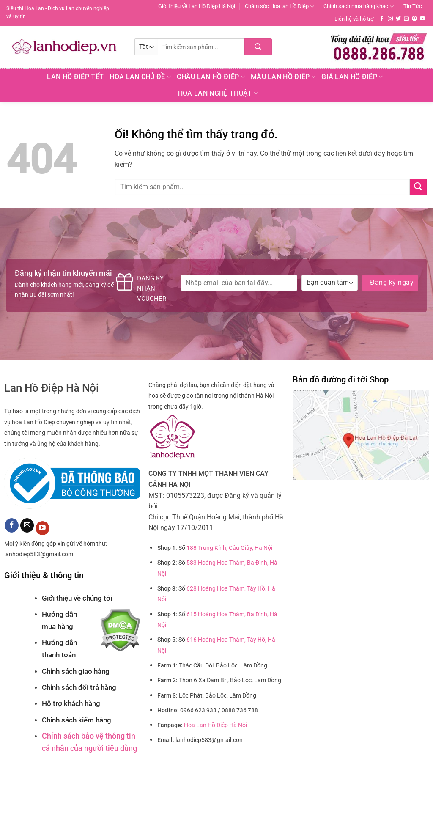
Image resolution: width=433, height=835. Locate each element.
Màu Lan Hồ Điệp (283, 77)
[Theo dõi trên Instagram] (390, 19)
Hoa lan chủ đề (140, 77)
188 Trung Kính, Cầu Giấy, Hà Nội (229, 548)
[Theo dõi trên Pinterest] (414, 19)
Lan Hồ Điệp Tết (75, 77)
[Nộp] (258, 46)
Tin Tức (412, 6)
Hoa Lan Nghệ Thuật (218, 93)
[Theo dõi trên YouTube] (422, 19)
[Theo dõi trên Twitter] (398, 19)
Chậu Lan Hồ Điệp (211, 77)
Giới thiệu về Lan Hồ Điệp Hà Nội (196, 6)
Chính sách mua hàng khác (358, 7)
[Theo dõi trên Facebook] (381, 19)
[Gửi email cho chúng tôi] (406, 19)
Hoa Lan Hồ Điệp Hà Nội (215, 725)
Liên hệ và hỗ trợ (353, 19)
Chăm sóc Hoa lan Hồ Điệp (279, 7)
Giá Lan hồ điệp (352, 77)
